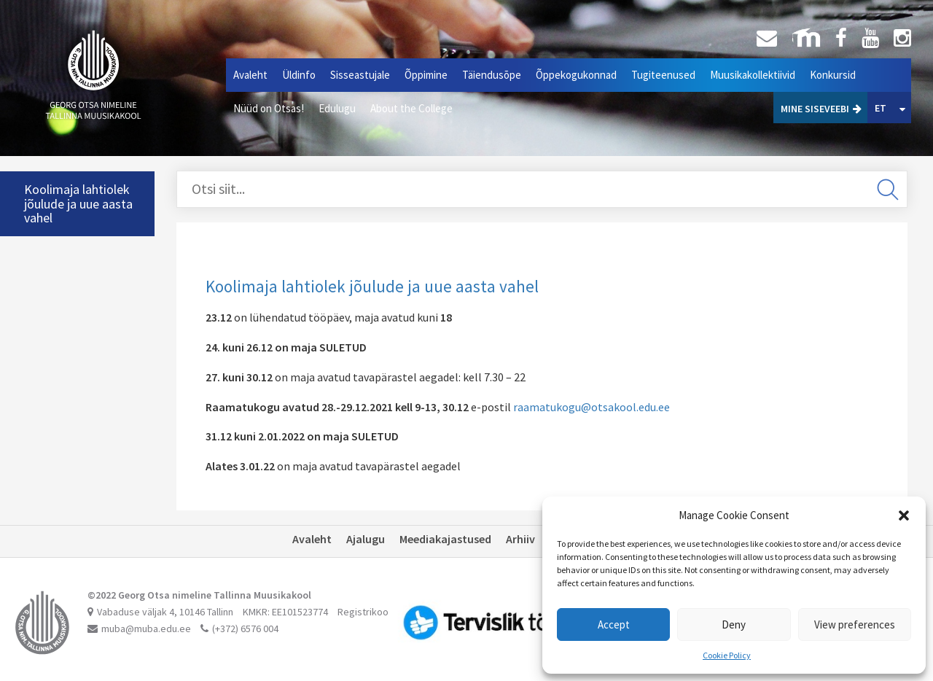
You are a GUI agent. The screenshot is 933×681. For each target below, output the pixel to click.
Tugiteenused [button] (663, 75)
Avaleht (250, 75)
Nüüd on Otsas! (268, 108)
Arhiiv (520, 539)
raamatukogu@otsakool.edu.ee (591, 407)
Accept (614, 624)
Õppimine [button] (426, 75)
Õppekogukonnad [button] (576, 75)
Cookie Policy (727, 655)
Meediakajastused (445, 539)
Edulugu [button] (337, 108)
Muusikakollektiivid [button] (752, 75)
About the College (411, 108)
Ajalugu (365, 539)
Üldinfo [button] (299, 75)
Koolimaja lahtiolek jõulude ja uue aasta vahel (78, 203)
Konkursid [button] (833, 75)
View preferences (854, 624)
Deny (734, 624)
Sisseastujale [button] (360, 75)
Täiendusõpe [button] (491, 75)
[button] (904, 515)
